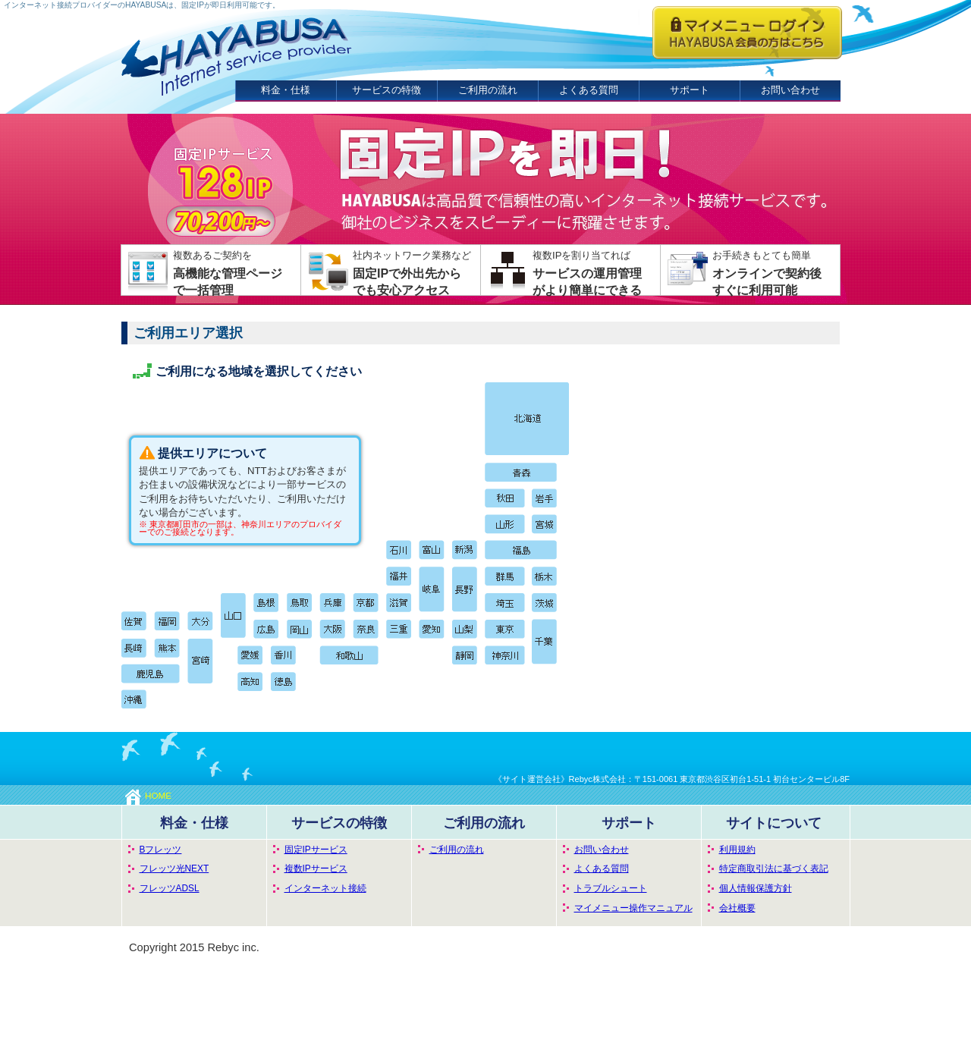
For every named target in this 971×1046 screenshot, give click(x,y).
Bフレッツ (161, 849)
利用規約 (737, 849)
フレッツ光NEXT (174, 868)
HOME (148, 795)
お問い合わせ (790, 90)
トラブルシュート (610, 888)
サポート (689, 90)
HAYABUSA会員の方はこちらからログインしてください (747, 32)
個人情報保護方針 (755, 888)
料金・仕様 (285, 90)
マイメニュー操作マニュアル (633, 908)
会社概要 (737, 908)
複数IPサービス (315, 868)
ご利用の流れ (487, 90)
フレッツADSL (170, 888)
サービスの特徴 (386, 90)
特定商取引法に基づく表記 (773, 868)
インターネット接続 (325, 888)
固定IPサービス (315, 849)
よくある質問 (588, 90)
